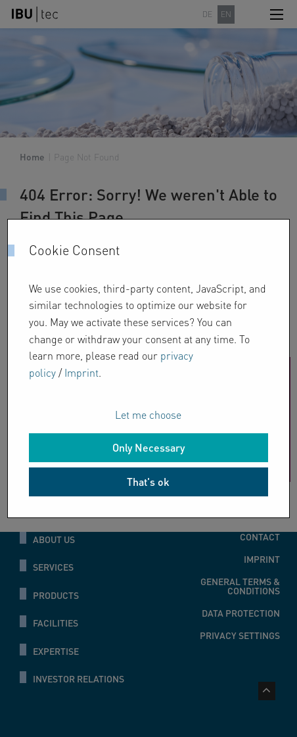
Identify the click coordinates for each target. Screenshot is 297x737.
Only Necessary (148, 447)
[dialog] (148, 369)
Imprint (81, 372)
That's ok (148, 481)
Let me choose (148, 414)
